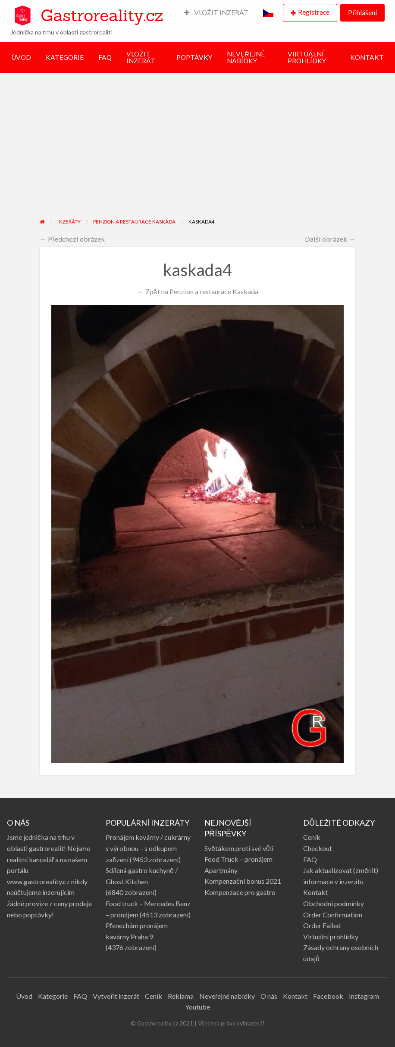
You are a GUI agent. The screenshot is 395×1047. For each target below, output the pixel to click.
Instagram (364, 996)
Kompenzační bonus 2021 (242, 881)
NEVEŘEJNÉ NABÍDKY (246, 57)
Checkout (317, 848)
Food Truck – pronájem (238, 859)
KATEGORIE (65, 57)
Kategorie (53, 996)
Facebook (328, 996)
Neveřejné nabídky (227, 996)
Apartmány (221, 870)
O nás (268, 996)
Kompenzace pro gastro (240, 892)
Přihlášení (362, 12)
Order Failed (322, 925)
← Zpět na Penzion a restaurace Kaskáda (197, 291)
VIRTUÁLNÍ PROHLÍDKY (307, 57)
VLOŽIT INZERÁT (216, 12)
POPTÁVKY (194, 57)
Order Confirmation (332, 914)
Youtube (197, 1007)
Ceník (311, 837)
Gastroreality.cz (102, 15)
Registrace (313, 12)
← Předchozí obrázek (72, 239)
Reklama (181, 996)
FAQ (105, 57)
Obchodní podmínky (333, 903)
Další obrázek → (330, 239)
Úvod (24, 996)
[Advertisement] (197, 153)
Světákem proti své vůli (238, 848)
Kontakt (315, 892)
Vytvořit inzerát (116, 996)
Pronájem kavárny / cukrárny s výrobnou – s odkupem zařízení (148, 848)
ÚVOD (21, 57)
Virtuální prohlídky (330, 936)
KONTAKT (367, 57)
